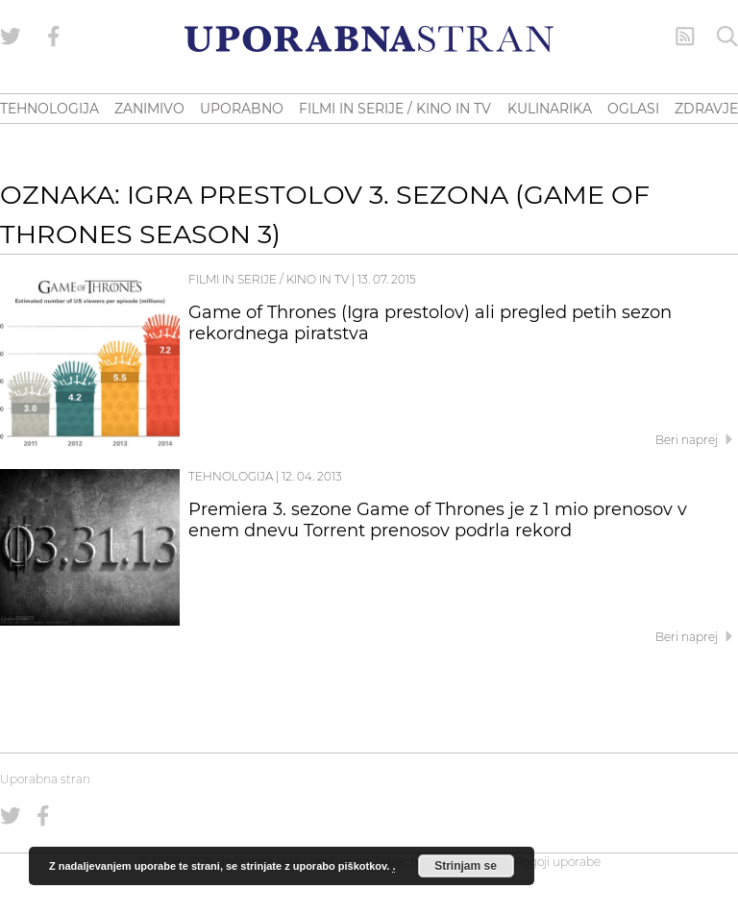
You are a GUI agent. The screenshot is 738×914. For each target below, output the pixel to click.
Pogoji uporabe (557, 861)
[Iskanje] (727, 36)
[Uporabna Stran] (369, 39)
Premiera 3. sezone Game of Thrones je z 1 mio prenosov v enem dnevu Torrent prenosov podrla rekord (437, 520)
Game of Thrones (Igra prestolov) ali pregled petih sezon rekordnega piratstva (430, 323)
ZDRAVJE (706, 108)
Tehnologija (230, 476)
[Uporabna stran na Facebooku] (53, 36)
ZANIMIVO (149, 108)
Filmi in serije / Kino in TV (268, 279)
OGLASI (633, 108)
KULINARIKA (549, 108)
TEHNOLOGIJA (49, 108)
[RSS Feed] (685, 36)
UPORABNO (241, 108)
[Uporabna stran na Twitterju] (10, 36)
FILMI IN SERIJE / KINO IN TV (395, 108)
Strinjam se (465, 866)
